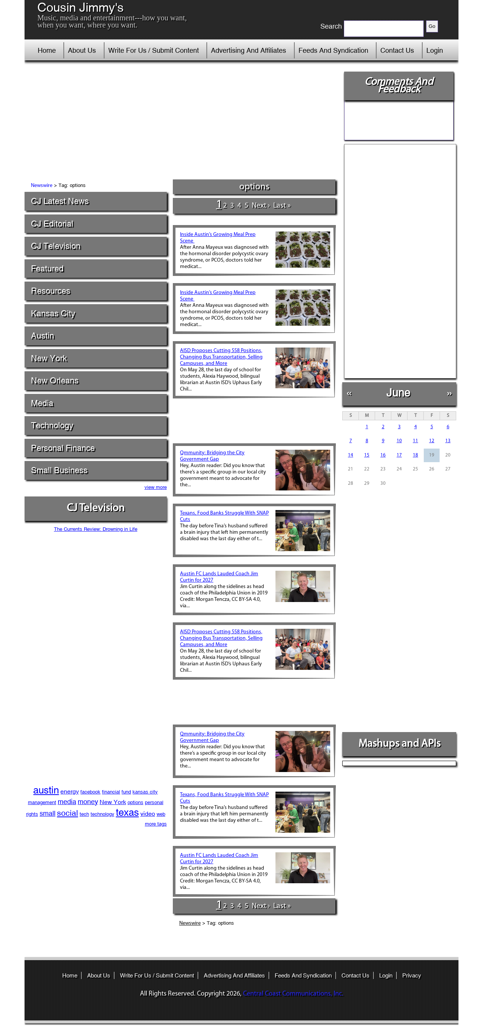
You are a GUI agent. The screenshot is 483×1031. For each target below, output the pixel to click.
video (147, 813)
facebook (90, 792)
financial (111, 792)
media (67, 802)
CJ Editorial (52, 223)
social (67, 813)
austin (46, 790)
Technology (52, 425)
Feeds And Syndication (333, 50)
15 (366, 455)
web (161, 814)
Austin (42, 335)
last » (282, 206)
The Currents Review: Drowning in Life (95, 529)
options (135, 802)
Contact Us (397, 50)
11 (415, 440)
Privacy (411, 975)
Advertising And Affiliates (248, 50)
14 (350, 455)
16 (383, 455)
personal (154, 802)
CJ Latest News (60, 201)
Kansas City (53, 313)
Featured (47, 268)
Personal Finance (63, 448)
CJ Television (55, 246)
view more (156, 487)
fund (126, 792)
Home (47, 50)
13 (448, 440)
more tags (156, 824)
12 (431, 440)
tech (84, 814)
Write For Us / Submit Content (153, 50)
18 (415, 455)
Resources (50, 291)
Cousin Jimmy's (80, 7)
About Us (82, 50)
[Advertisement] (181, 122)
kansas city (145, 792)
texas (127, 812)
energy (69, 791)
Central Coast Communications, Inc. (293, 993)
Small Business (59, 470)
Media (42, 403)
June (398, 392)
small (47, 813)
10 (399, 440)
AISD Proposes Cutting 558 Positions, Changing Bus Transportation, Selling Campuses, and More (221, 357)
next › (261, 206)
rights (32, 814)
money (88, 802)
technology (102, 814)
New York (49, 358)
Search (331, 26)
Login (434, 50)
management (42, 802)
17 (399, 455)
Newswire (41, 185)
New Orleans (54, 380)
